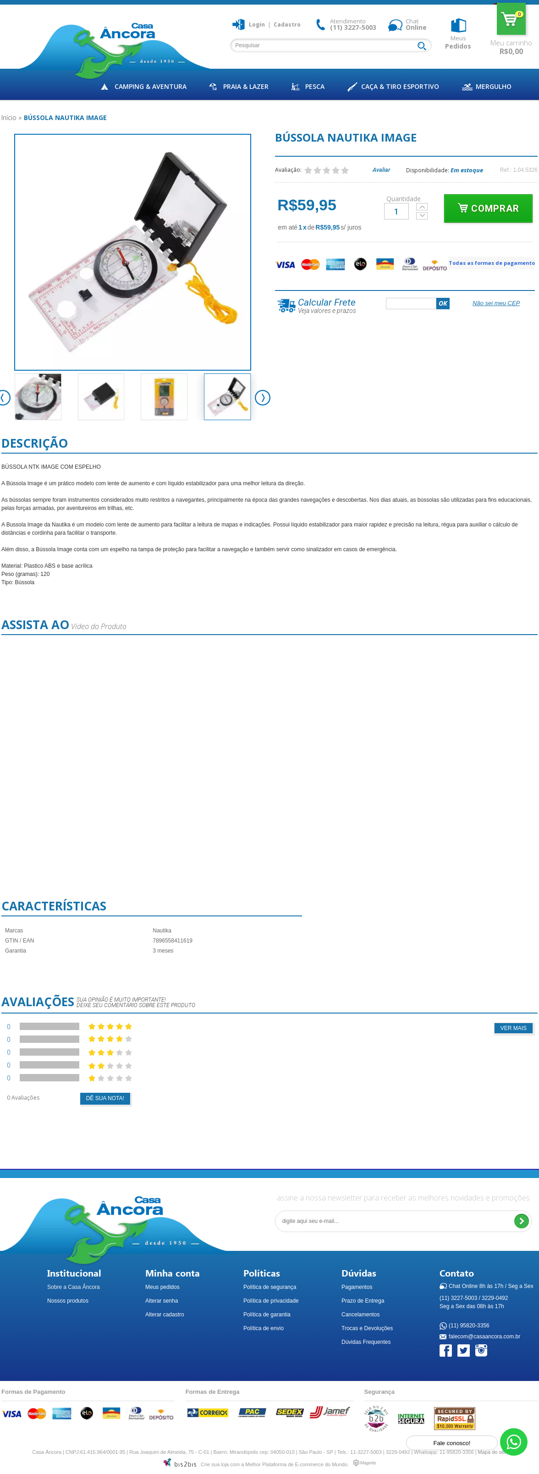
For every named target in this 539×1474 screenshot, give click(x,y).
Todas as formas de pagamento (492, 262)
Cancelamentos (360, 1314)
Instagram (482, 1351)
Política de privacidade (271, 1301)
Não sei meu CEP (496, 303)
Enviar (521, 1221)
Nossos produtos (67, 1301)
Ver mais (513, 1028)
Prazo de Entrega (362, 1301)
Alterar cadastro (164, 1314)
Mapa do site (492, 1452)
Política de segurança (269, 1287)
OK (443, 303)
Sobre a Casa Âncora (73, 1287)
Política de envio (263, 1328)
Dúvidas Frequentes (365, 1342)
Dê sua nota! (105, 1098)
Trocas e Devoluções (367, 1328)
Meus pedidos (162, 1287)
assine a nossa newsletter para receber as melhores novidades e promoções (403, 1198)
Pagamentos (356, 1287)
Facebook (446, 1351)
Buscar (424, 46)
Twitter (464, 1351)
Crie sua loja (215, 1464)
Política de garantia (267, 1314)
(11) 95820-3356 (469, 1326)
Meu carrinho (511, 19)
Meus (458, 42)
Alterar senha (161, 1301)
